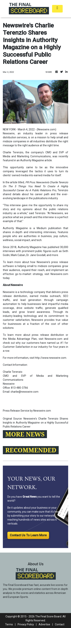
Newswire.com (46, 129)
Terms (9, 624)
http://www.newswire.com (50, 357)
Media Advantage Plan (22, 338)
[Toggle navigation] (57, 9)
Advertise (44, 624)
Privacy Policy (26, 624)
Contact (59, 624)
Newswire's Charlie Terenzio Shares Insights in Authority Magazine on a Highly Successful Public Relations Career (35, 422)
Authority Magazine (32, 160)
